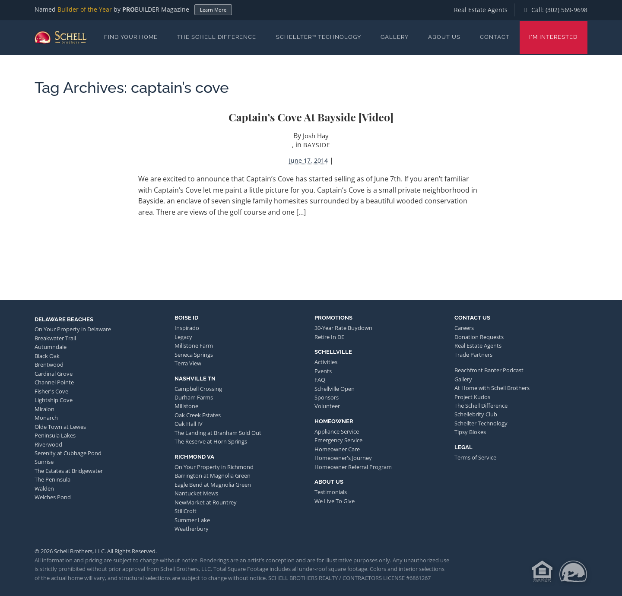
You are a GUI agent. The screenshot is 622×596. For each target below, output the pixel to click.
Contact (495, 37)
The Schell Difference (216, 37)
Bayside (316, 145)
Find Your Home (131, 37)
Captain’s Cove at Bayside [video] (311, 117)
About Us (444, 37)
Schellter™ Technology (318, 37)
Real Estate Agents (481, 10)
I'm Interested (553, 37)
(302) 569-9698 (566, 10)
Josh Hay (316, 135)
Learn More (213, 9)
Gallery (395, 37)
